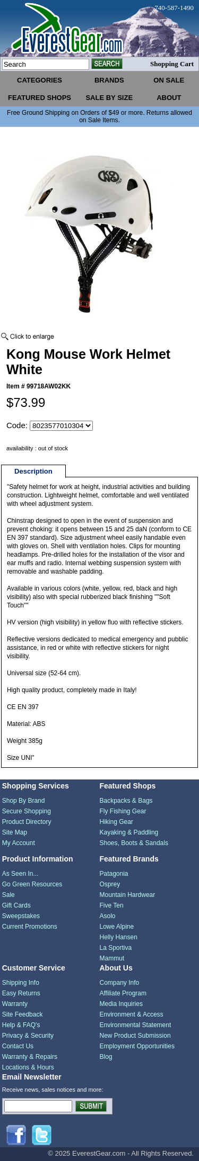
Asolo (108, 916)
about (169, 98)
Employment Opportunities (137, 1046)
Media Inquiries (121, 1004)
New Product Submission (135, 1035)
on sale (168, 80)
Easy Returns (21, 993)
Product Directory (26, 822)
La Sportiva (116, 947)
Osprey (110, 884)
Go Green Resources (32, 884)
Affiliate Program (123, 993)
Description (33, 471)
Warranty (15, 1004)
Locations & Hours (28, 1067)
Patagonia (114, 873)
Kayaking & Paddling (129, 832)
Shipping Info (20, 982)
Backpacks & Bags (126, 800)
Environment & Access (131, 1014)
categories (39, 80)
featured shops (39, 98)
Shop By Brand (23, 800)
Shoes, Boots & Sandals (134, 843)
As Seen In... (20, 873)
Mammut (112, 958)
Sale (8, 895)
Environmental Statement (135, 1025)
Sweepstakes (21, 916)
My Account (18, 843)
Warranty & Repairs (29, 1056)
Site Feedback (22, 1014)
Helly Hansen (118, 937)
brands (109, 80)
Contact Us (17, 1046)
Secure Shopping (26, 811)
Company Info (120, 982)
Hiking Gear (116, 822)
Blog (106, 1056)
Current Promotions (29, 926)
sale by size (109, 98)
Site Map (14, 832)
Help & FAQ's (21, 1025)
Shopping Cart (172, 64)
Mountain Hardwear (127, 895)
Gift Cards (16, 905)
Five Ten (112, 905)
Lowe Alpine (117, 926)
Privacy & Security (28, 1035)
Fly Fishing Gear (123, 811)
